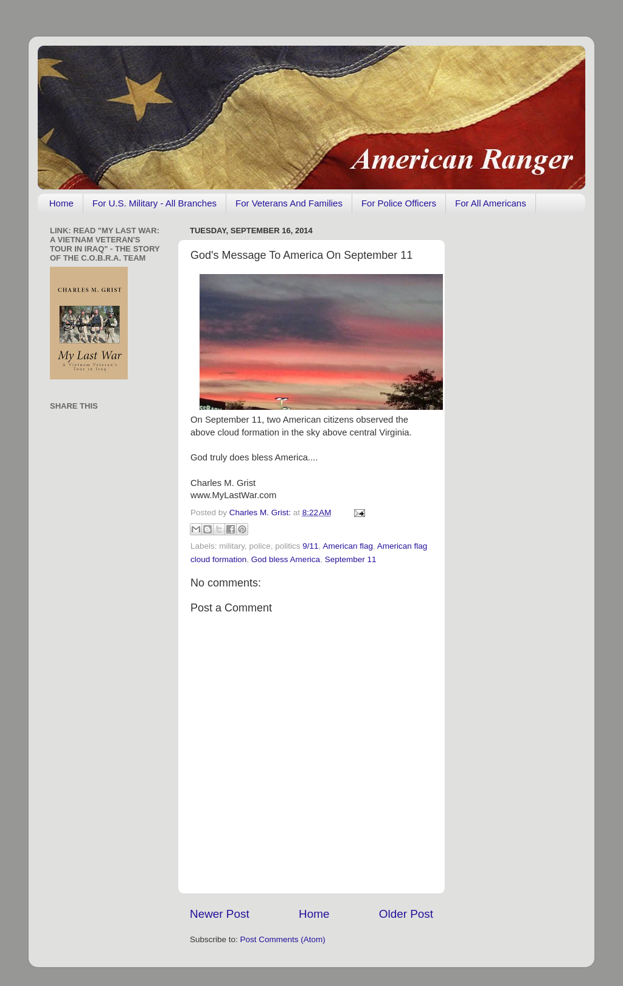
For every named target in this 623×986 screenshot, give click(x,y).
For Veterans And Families (289, 203)
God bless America (285, 559)
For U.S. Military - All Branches (154, 203)
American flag (347, 546)
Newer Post (219, 913)
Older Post (406, 913)
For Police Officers (398, 203)
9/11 (310, 546)
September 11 (351, 559)
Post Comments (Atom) (282, 939)
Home (61, 203)
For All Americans (490, 203)
